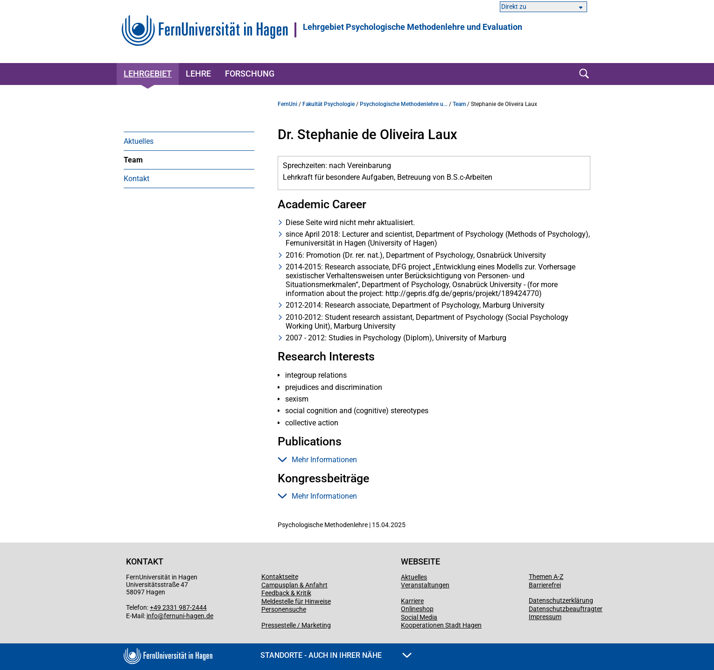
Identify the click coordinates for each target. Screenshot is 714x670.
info (152, 616)
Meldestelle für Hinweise (296, 601)
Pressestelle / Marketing (296, 625)
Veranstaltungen (425, 585)
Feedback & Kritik (286, 593)
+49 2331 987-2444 (178, 607)
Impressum (545, 617)
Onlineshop (417, 609)
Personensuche (283, 609)
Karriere (412, 601)
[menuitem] (189, 141)
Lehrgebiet (148, 73)
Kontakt (136, 178)
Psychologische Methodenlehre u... (404, 104)
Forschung (249, 73)
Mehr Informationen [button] (317, 459)
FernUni (287, 104)
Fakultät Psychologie (328, 104)
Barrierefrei (545, 585)
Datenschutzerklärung (561, 600)
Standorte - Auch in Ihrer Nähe (336, 655)
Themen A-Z (546, 576)
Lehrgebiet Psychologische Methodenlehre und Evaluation (412, 27)
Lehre (198, 73)
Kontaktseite (279, 576)
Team (133, 159)
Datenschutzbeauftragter (565, 609)
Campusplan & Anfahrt (294, 585)
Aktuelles (139, 141)
